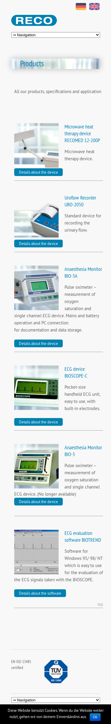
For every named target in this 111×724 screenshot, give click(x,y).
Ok (95, 717)
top (100, 604)
